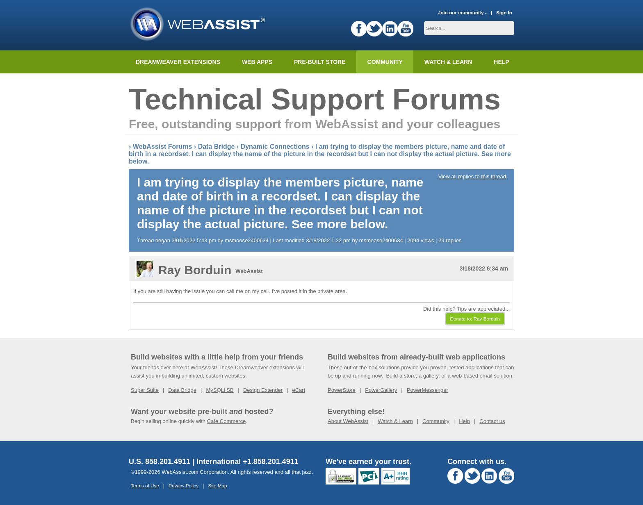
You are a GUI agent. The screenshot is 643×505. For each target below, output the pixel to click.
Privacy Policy (183, 485)
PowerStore (342, 390)
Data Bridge (216, 146)
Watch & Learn (448, 62)
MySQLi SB (219, 390)
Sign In (504, 12)
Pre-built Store (320, 62)
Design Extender (263, 390)
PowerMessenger (427, 390)
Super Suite (145, 390)
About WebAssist (348, 421)
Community (385, 62)
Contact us (492, 421)
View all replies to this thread (472, 176)
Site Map (217, 485)
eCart (298, 390)
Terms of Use (145, 485)
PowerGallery (381, 390)
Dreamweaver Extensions (178, 62)
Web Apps (257, 62)
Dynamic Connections (275, 146)
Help (464, 421)
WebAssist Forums (162, 146)
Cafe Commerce (226, 421)
